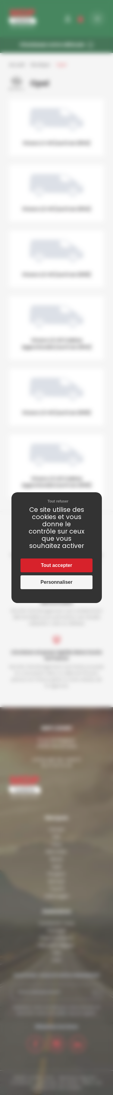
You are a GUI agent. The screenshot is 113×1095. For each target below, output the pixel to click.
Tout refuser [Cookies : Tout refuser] (58, 501)
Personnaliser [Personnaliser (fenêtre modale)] (57, 582)
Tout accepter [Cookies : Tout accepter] (56, 565)
